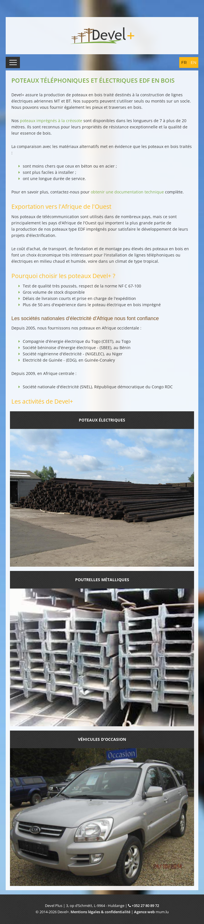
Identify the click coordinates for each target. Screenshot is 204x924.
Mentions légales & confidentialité (100, 911)
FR (184, 62)
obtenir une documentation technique (127, 192)
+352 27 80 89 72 (145, 905)
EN (193, 62)
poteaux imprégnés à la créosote (51, 120)
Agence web (144, 911)
